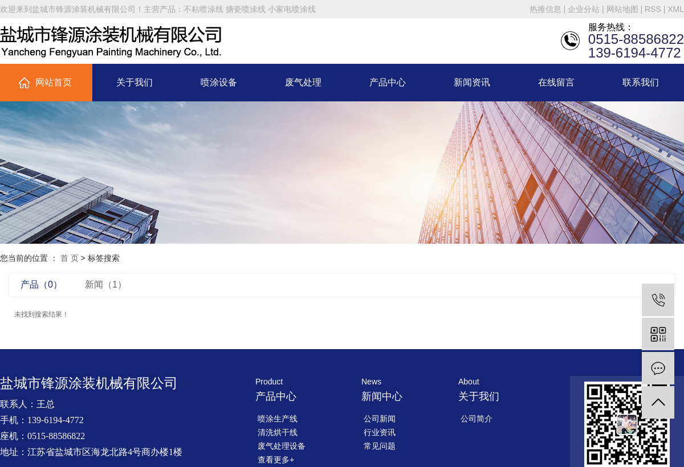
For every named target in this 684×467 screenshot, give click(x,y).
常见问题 (380, 445)
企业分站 (584, 9)
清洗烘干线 (278, 432)
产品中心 (387, 82)
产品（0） (41, 284)
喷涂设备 (219, 82)
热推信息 (545, 9)
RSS (653, 9)
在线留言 (556, 82)
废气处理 (303, 82)
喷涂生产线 (278, 418)
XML (675, 9)
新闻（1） (106, 284)
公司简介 (476, 418)
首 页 (69, 258)
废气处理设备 (282, 445)
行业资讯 (380, 432)
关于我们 (134, 82)
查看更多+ (276, 459)
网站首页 (53, 82)
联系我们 (640, 82)
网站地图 (622, 9)
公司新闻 (380, 418)
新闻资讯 (472, 82)
